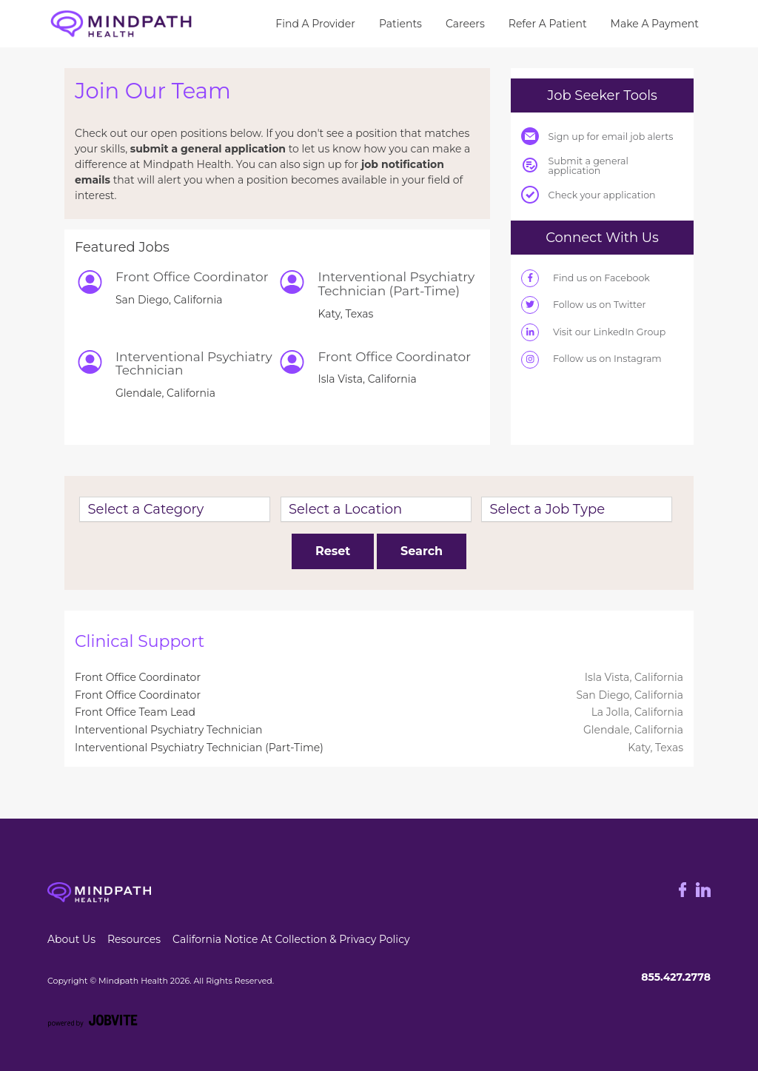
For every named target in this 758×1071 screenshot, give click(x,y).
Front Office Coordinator (138, 677)
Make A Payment (655, 24)
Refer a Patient (548, 24)
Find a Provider (315, 24)
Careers (465, 24)
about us (71, 939)
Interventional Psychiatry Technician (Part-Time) (199, 747)
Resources (134, 939)
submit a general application (208, 148)
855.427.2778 (676, 977)
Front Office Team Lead (135, 712)
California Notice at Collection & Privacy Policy (290, 939)
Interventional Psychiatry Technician (169, 729)
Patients (400, 24)
